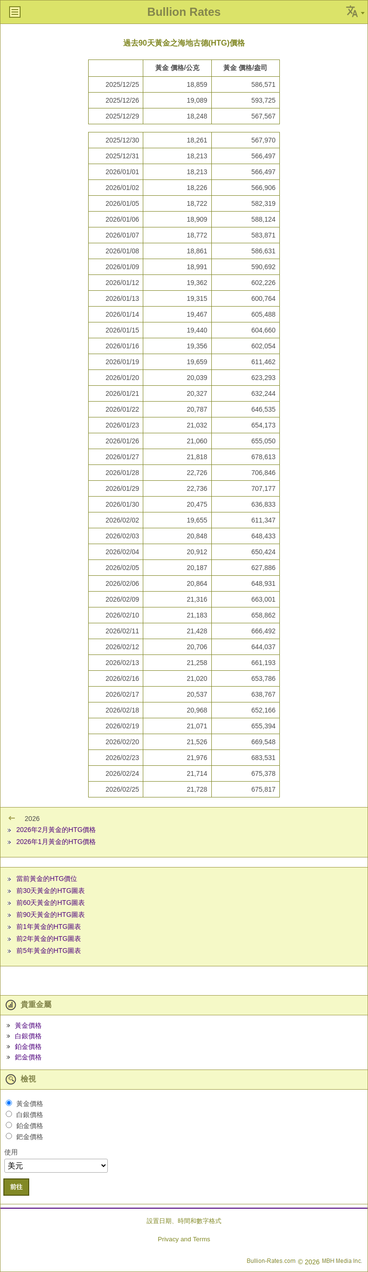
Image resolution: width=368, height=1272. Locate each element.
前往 (16, 1186)
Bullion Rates (183, 11)
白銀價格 (28, 1036)
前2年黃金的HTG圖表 (48, 938)
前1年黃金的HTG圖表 (48, 926)
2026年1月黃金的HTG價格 (56, 841)
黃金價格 (28, 1025)
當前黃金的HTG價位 (47, 878)
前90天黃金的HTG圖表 (50, 914)
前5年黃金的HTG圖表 (48, 950)
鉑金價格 (28, 1046)
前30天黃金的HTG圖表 (50, 890)
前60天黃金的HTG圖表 (50, 902)
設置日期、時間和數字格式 (184, 1220)
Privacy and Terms (184, 1239)
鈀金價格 (28, 1057)
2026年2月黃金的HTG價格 (56, 829)
